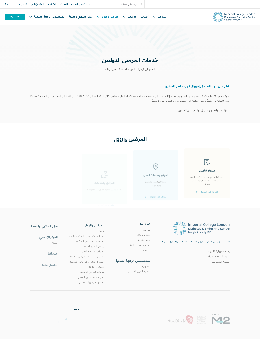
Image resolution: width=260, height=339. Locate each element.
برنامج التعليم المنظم (94, 252)
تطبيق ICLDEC (96, 273)
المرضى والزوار (108, 16)
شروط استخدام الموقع (219, 261)
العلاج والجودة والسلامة (138, 250)
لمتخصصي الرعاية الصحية (46, 16)
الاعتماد (146, 255)
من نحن (146, 234)
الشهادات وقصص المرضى (91, 283)
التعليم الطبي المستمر (139, 277)
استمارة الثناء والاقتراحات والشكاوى (86, 268)
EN (6, 4)
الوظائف (52, 4)
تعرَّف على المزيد (207, 201)
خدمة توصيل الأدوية (81, 4)
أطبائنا (145, 16)
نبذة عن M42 (143, 240)
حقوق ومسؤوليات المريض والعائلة (87, 263)
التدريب (146, 272)
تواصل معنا (21, 4)
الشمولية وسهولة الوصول (91, 288)
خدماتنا (129, 16)
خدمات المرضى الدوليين (92, 278)
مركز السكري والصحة (80, 16)
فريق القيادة (144, 245)
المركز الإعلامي (37, 4)
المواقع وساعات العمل (93, 258)
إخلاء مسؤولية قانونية (219, 256)
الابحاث (64, 4)
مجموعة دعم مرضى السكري (90, 247)
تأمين (101, 237)
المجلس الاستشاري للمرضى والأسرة (86, 242)
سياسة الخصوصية (220, 266)
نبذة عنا (160, 16)
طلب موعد (15, 17)
